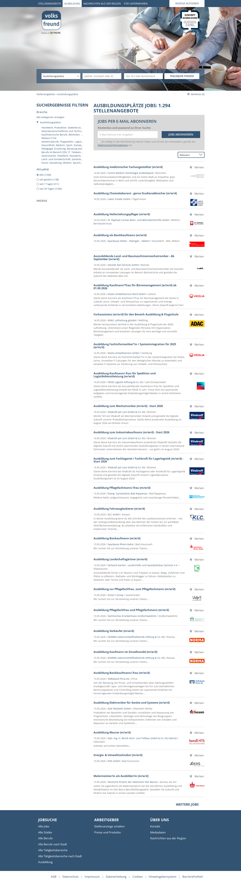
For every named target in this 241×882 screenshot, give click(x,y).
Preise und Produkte (107, 832)
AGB (53, 876)
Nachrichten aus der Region (102, 3)
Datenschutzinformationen (113, 145)
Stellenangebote (49, 3)
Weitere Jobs (187, 804)
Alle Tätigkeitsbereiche (53, 850)
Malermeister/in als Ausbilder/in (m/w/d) (121, 776)
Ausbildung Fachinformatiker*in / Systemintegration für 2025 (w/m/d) (135, 345)
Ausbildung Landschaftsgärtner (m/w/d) (120, 559)
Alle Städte (45, 832)
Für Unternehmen (136, 3)
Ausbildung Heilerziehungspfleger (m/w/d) (122, 214)
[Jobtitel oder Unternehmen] (102, 76)
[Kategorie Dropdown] (77, 76)
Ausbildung (72, 3)
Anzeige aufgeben (187, 3)
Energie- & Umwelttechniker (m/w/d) (118, 755)
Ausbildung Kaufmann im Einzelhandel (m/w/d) (125, 652)
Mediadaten (158, 832)
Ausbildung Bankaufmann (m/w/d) (117, 538)
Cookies (137, 876)
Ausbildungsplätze (50, 122)
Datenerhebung (116, 876)
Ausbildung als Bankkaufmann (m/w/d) (120, 235)
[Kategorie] (58, 76)
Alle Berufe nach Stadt (52, 844)
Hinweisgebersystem (162, 876)
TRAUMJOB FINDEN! (182, 76)
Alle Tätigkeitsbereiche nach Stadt (60, 856)
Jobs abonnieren (180, 134)
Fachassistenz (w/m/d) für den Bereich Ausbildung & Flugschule (136, 314)
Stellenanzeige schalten (109, 826)
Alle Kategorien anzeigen (50, 117)
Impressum (92, 876)
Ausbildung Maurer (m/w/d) (112, 732)
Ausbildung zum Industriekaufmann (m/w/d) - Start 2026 (131, 432)
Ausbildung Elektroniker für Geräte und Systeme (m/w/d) (132, 702)
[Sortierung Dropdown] (201, 155)
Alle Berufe (45, 838)
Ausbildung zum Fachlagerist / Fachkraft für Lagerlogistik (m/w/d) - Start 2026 (138, 460)
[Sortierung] (187, 155)
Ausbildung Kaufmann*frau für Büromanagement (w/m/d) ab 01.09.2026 (135, 286)
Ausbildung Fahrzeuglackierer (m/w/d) (119, 509)
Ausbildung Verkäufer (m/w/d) (114, 631)
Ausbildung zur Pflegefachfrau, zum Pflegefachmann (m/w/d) (134, 589)
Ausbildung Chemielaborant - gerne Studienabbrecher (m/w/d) (135, 193)
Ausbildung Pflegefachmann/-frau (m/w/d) (122, 488)
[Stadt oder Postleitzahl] (143, 76)
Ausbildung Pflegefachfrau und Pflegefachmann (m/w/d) (131, 610)
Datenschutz (70, 876)
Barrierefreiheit (192, 876)
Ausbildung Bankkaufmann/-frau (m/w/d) (122, 673)
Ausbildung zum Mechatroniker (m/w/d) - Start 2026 (128, 406)
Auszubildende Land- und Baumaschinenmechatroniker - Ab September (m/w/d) (134, 257)
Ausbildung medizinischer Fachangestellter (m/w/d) (128, 167)
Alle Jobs (43, 826)
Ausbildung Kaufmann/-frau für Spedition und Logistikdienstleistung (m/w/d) (125, 374)
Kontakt (155, 826)
